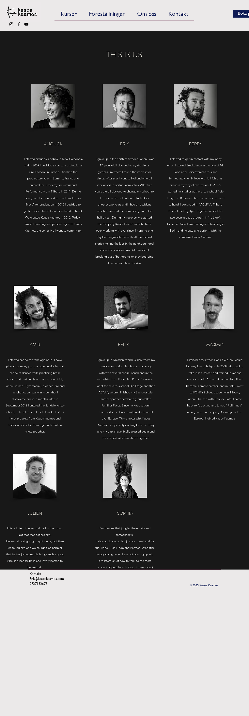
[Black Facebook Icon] (18, 24)
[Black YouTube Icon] (26, 24)
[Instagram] (11, 24)
